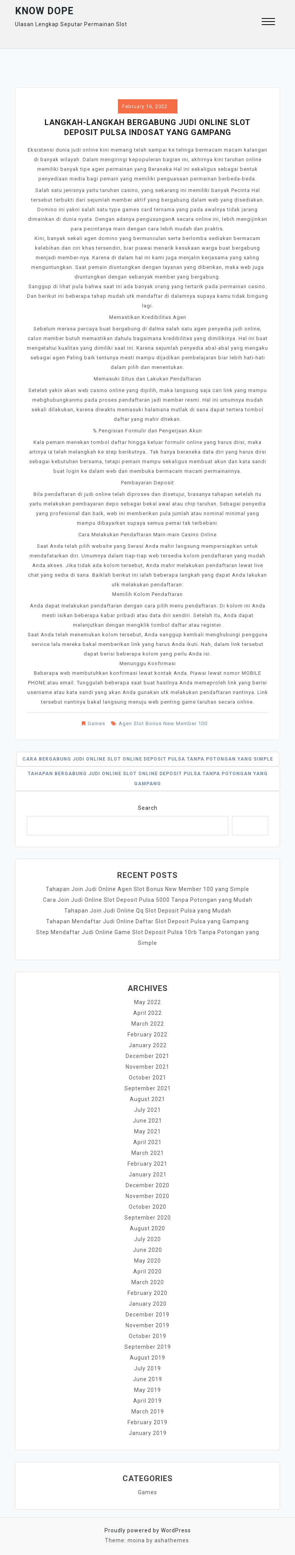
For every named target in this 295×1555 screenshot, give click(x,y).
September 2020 (147, 1218)
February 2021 (147, 1164)
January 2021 (148, 1174)
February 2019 (147, 1422)
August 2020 (147, 1228)
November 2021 (147, 1067)
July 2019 (147, 1368)
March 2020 (147, 1282)
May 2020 (147, 1261)
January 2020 (148, 1304)
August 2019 (147, 1358)
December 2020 (147, 1185)
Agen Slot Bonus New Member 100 (163, 723)
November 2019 (147, 1325)
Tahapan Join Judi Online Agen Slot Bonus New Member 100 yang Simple (147, 889)
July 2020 (147, 1239)
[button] (268, 22)
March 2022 (147, 1024)
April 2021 (147, 1142)
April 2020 (147, 1271)
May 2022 (147, 1002)
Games (96, 723)
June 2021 (147, 1121)
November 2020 (147, 1196)
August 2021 (147, 1099)
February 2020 (147, 1293)
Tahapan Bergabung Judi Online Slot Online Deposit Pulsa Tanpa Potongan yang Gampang (148, 778)
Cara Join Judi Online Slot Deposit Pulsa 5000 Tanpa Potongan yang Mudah (147, 900)
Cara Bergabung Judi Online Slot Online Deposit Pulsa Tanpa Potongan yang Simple (147, 759)
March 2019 (147, 1411)
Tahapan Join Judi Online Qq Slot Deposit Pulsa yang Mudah (147, 911)
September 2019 (147, 1347)
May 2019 (147, 1390)
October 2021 (147, 1077)
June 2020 (147, 1250)
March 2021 (147, 1153)
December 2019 (147, 1314)
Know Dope (44, 11)
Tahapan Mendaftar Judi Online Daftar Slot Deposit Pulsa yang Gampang (147, 921)
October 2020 (147, 1207)
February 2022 (147, 1034)
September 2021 (147, 1088)
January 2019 (148, 1433)
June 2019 (147, 1379)
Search (147, 808)
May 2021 (147, 1131)
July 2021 (147, 1110)
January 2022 (148, 1045)
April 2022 (147, 1013)
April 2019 (147, 1401)
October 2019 (147, 1336)
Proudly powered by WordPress (147, 1530)
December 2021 (147, 1056)
